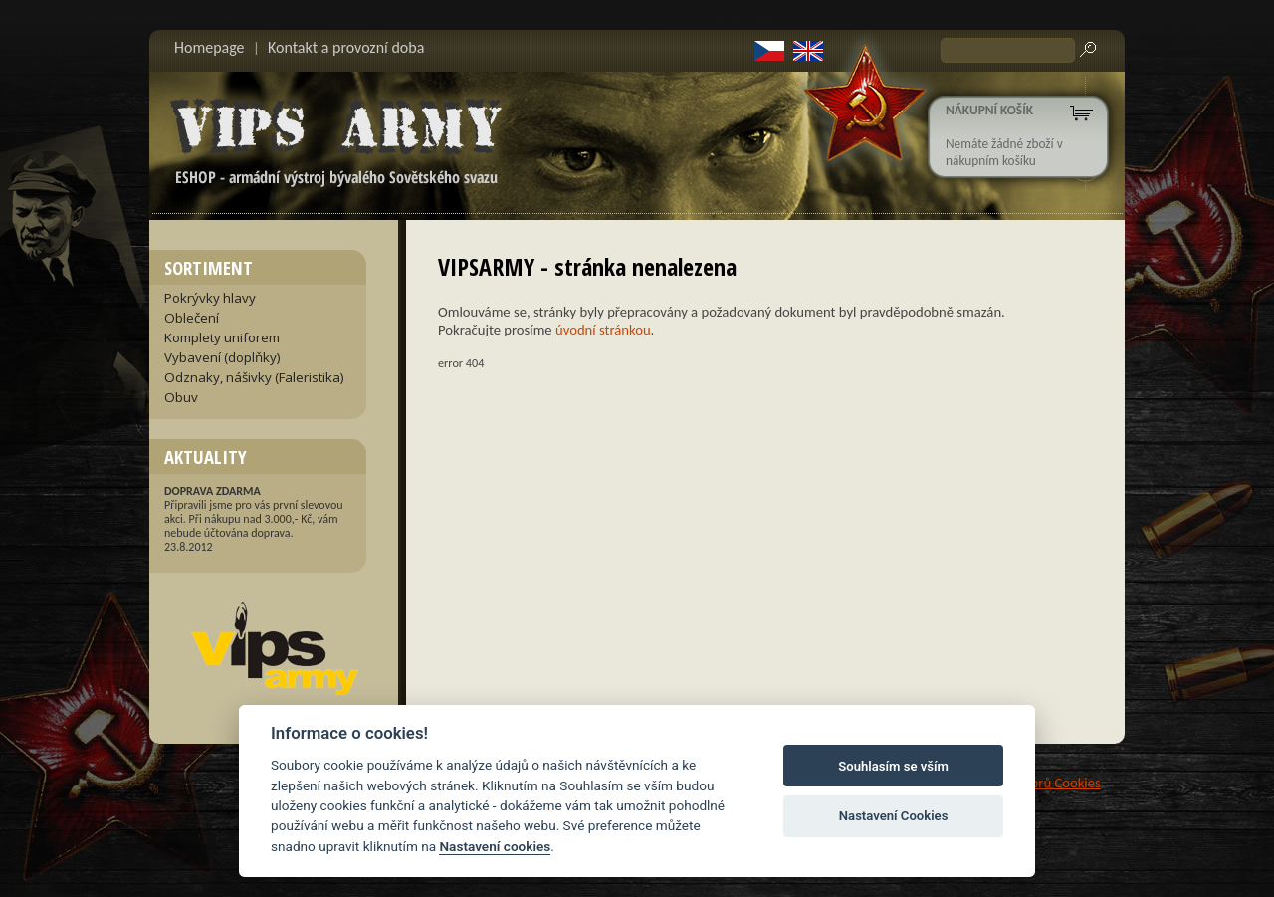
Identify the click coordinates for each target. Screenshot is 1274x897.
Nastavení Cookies (894, 815)
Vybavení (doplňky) (222, 357)
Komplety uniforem (222, 337)
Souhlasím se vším (893, 766)
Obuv (181, 397)
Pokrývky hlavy (210, 298)
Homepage (209, 47)
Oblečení (191, 318)
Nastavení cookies (494, 846)
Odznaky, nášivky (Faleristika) (254, 377)
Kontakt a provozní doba (346, 47)
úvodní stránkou (603, 329)
